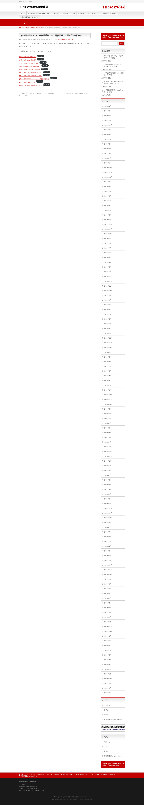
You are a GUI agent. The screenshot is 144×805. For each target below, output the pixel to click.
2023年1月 (107, 276)
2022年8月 (107, 300)
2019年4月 (107, 489)
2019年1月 (107, 504)
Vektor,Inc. (83, 799)
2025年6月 (107, 144)
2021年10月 (108, 347)
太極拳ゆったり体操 (109, 774)
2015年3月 (107, 688)
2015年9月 (107, 683)
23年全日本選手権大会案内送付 (27, 57)
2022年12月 (108, 281)
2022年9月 (107, 295)
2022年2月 (107, 328)
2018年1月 (107, 560)
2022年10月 (108, 291)
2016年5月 (107, 655)
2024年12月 (108, 168)
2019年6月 (107, 480)
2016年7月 (107, 645)
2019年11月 (108, 456)
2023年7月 (107, 248)
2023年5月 (107, 257)
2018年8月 (107, 527)
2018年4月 (107, 546)
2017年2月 (107, 612)
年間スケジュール (68, 774)
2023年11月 (108, 229)
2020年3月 (107, 437)
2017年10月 (108, 575)
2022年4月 (107, 319)
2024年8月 (107, 187)
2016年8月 (107, 641)
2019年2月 (107, 499)
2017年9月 (107, 579)
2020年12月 (108, 395)
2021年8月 (107, 357)
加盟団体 (56, 774)
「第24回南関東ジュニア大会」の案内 (113, 91)
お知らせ (107, 705)
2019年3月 (107, 494)
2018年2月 (107, 556)
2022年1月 (107, 333)
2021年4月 (107, 376)
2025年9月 (107, 130)
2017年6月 (107, 593)
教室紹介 (81, 774)
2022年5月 (107, 314)
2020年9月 (107, 409)
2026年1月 (107, 120)
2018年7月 (107, 532)
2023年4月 (107, 262)
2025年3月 (107, 153)
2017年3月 (107, 608)
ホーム (23, 774)
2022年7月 (107, 305)
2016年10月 (108, 631)
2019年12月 (108, 451)
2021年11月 (108, 343)
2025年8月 (107, 135)
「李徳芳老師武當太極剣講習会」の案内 (114, 74)
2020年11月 (108, 399)
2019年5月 (107, 485)
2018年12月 (108, 508)
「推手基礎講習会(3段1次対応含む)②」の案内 (113, 65)
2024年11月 (108, 172)
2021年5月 (107, 371)
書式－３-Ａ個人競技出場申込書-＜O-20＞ (30, 72)
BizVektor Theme (72, 799)
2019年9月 (107, 466)
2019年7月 (107, 475)
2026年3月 (107, 111)
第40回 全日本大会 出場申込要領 (28, 63)
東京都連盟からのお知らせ (65, 39)
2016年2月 (107, 669)
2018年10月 (108, 518)
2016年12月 (108, 622)
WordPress (61, 799)
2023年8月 (107, 243)
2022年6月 (107, 309)
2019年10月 (108, 461)
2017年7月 (107, 589)
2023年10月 (108, 234)
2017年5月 (107, 598)
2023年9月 (107, 239)
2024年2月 (107, 215)
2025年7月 (107, 139)
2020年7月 (107, 418)
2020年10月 (108, 404)
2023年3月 (107, 267)
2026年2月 (107, 116)
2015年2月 (107, 693)
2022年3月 (107, 324)
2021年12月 (108, 338)
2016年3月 (107, 664)
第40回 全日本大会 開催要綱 (27, 60)
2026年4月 (107, 106)
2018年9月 (107, 522)
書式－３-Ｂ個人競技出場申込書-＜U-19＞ (30, 75)
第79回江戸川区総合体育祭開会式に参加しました (113, 82)
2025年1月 (107, 163)
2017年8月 (107, 584)
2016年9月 (107, 636)
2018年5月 (107, 541)
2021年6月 (107, 366)
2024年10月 (108, 177)
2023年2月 (107, 272)
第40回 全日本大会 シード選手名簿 (29, 69)
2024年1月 (107, 220)
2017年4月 (107, 603)
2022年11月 (108, 286)
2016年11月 (108, 627)
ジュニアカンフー (93, 774)
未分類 (106, 715)
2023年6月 (107, 253)
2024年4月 (107, 205)
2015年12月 (108, 674)
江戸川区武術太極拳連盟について (39, 774)
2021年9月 (107, 352)
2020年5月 (107, 428)
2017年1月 (107, 617)
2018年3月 (107, 551)
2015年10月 (108, 679)
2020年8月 (107, 414)
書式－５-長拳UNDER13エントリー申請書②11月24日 (34, 79)
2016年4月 (107, 660)
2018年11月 (108, 513)
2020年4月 (107, 433)
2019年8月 (107, 470)
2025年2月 (107, 158)
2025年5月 (107, 149)
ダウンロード (40, 56)
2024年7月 (107, 191)
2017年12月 (108, 565)
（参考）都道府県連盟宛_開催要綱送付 (29, 66)
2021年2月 (107, 385)
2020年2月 (107, 442)
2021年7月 (107, 362)
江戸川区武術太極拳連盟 (33, 6)
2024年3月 (107, 210)
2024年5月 (107, 201)
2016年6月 (107, 650)
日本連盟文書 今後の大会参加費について (30, 85)
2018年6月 (107, 537)
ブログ (106, 710)
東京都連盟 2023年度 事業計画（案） (77, 93)
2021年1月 (107, 390)
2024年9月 (107, 182)
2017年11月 (108, 570)
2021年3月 (107, 380)
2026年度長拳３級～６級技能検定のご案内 (113, 57)
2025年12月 (108, 125)
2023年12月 (108, 224)
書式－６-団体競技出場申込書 (27, 82)
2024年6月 (107, 196)
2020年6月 (107, 423)
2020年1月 (107, 447)
